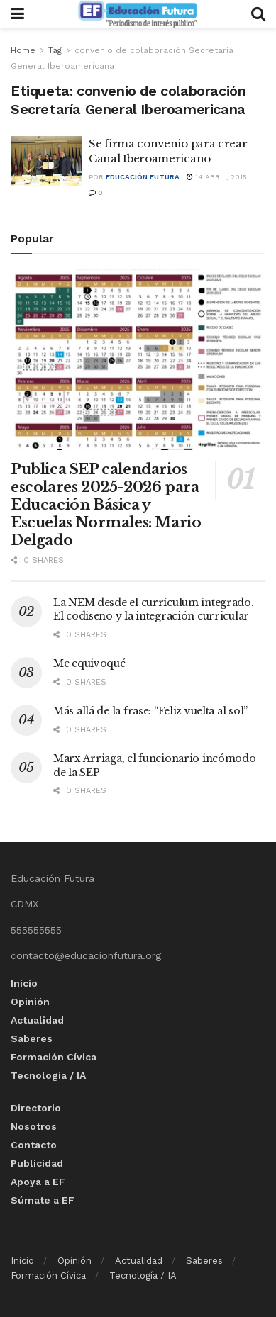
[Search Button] (258, 14)
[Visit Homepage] (137, 14)
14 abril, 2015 (217, 177)
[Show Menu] (17, 14)
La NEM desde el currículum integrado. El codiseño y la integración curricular (153, 609)
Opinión (30, 1001)
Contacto (34, 1144)
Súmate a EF (42, 1200)
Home (23, 50)
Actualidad (37, 1020)
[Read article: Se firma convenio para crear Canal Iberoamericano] (46, 161)
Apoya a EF (38, 1181)
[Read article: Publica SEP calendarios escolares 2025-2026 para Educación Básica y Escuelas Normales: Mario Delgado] (138, 360)
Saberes (32, 1038)
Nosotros (34, 1126)
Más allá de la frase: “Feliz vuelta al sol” (150, 711)
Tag (55, 50)
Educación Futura (143, 177)
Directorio (36, 1108)
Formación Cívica (53, 1057)
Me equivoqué (89, 663)
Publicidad (37, 1163)
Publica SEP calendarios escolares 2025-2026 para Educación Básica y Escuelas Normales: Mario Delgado (106, 505)
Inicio (24, 983)
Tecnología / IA (48, 1075)
